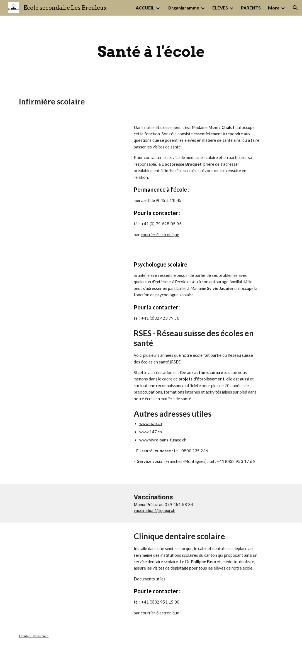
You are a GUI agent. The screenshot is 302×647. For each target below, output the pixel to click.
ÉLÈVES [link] (220, 7)
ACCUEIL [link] (145, 7)
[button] (295, 7)
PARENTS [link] (251, 7)
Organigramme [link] (183, 7)
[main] (151, 51)
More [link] (273, 7)
